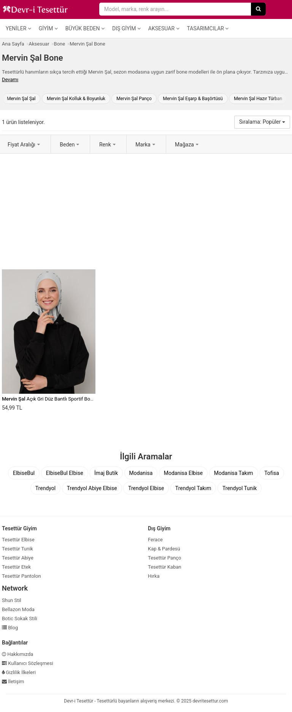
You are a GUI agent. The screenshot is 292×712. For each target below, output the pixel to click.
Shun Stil (11, 600)
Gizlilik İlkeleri (19, 672)
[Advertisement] (146, 210)
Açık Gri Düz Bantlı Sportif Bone (48, 399)
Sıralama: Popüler (262, 122)
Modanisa (141, 473)
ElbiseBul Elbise (64, 473)
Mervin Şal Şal (21, 98)
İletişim (13, 681)
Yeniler (18, 28)
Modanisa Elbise (183, 473)
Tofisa (271, 473)
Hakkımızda (17, 654)
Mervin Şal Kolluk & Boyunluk (76, 98)
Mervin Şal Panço (134, 98)
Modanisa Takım (233, 473)
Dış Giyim (126, 28)
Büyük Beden (85, 28)
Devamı (10, 79)
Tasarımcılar (208, 28)
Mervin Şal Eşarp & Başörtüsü (192, 98)
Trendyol (45, 488)
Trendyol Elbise (146, 488)
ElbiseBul (24, 473)
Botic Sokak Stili (19, 618)
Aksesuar (163, 28)
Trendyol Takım (193, 488)
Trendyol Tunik (239, 488)
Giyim (48, 28)
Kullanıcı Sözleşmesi (27, 663)
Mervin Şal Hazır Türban (258, 98)
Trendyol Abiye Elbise (92, 488)
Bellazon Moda (18, 609)
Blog (10, 627)
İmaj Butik (106, 473)
